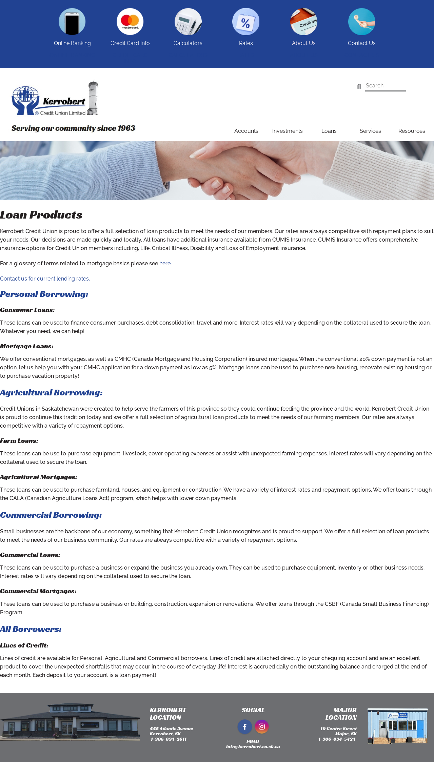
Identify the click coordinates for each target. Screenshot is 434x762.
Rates (245, 55)
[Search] (359, 86)
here (165, 263)
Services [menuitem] (370, 131)
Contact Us (361, 55)
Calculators (188, 55)
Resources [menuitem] (411, 131)
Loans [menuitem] (329, 131)
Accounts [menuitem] (246, 131)
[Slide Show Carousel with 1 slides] (217, 34)
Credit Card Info (130, 58)
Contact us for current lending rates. (45, 278)
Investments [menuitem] (287, 131)
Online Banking (72, 55)
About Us (304, 55)
